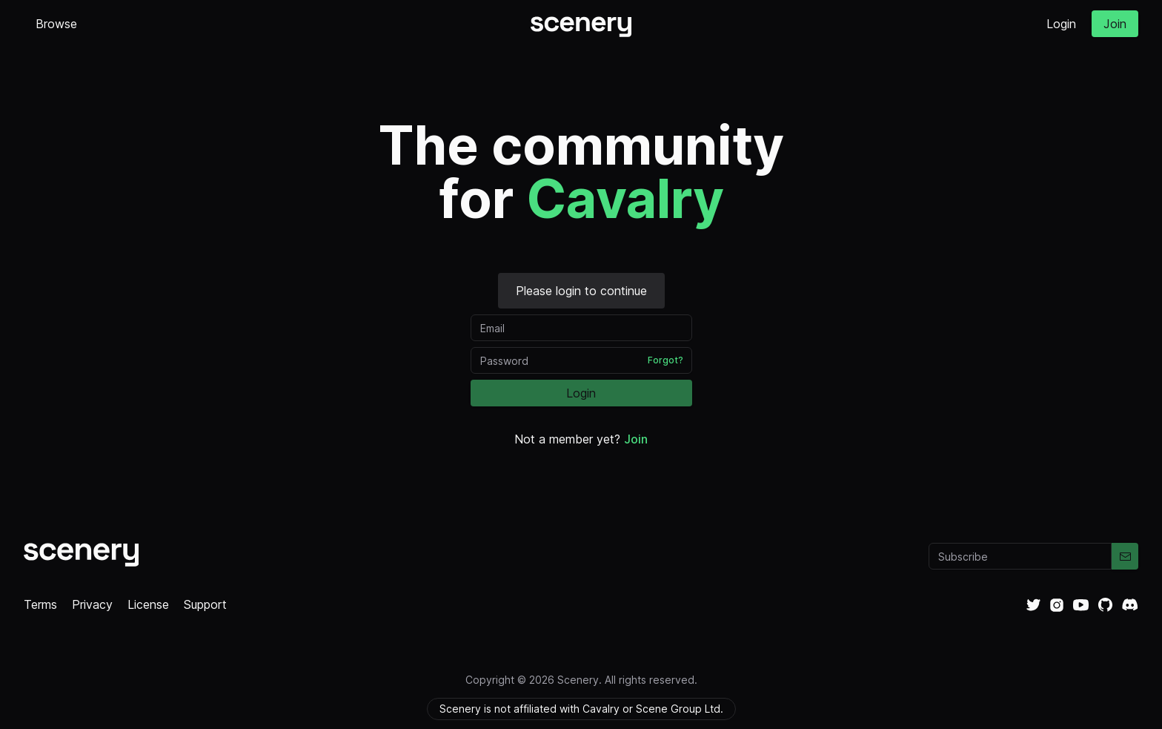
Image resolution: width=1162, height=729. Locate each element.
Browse (56, 23)
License (148, 604)
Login (1061, 23)
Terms (40, 604)
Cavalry (625, 198)
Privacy (92, 604)
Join (1114, 23)
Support (205, 604)
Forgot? (665, 360)
